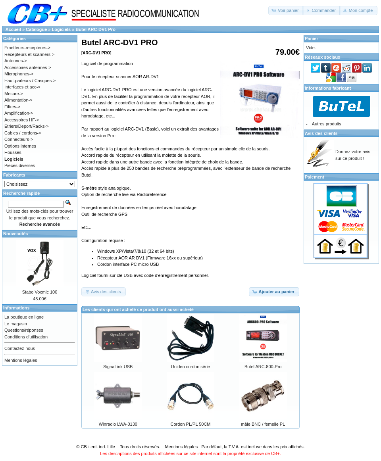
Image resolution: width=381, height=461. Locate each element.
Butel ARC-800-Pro (263, 366)
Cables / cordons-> (22, 133)
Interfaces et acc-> (22, 87)
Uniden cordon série (190, 366)
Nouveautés (15, 233)
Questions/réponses (23, 330)
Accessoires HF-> (21, 119)
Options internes (20, 146)
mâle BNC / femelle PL (263, 424)
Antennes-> (15, 60)
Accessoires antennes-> (27, 67)
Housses (12, 152)
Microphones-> (18, 73)
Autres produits (326, 123)
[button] (286, 10)
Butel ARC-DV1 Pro (95, 29)
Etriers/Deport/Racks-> (26, 126)
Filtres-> (12, 106)
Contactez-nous (19, 348)
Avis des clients (321, 133)
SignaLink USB (118, 366)
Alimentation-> (18, 100)
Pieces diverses (19, 165)
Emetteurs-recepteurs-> (27, 47)
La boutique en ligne (24, 317)
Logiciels (61, 29)
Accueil (13, 29)
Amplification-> (18, 113)
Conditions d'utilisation (26, 336)
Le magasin (15, 323)
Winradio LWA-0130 (118, 424)
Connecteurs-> (18, 139)
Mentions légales (20, 360)
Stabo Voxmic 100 (40, 292)
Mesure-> (13, 93)
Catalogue (36, 29)
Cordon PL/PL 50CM (190, 424)
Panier (311, 38)
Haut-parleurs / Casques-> (30, 80)
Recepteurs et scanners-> (29, 54)
